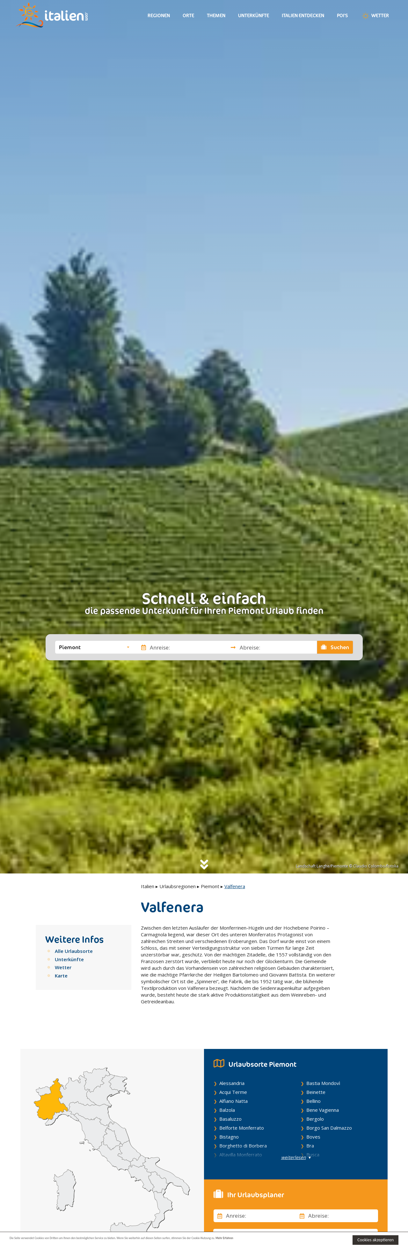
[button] (94, 647)
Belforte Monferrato (241, 1114)
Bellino (313, 1088)
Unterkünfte (253, 15)
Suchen (335, 647)
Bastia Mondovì (323, 1070)
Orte (188, 15)
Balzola (227, 1097)
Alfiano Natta (233, 1088)
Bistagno (229, 1123)
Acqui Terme (233, 1079)
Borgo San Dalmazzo (329, 1114)
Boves (313, 1123)
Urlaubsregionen (177, 886)
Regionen (159, 15)
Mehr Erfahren (309, 1239)
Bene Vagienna (322, 1097)
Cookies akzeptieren (375, 1240)
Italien (147, 886)
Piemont (210, 886)
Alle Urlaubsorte (74, 951)
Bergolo (315, 1106)
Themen (216, 15)
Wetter (375, 16)
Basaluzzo (230, 1106)
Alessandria (231, 1070)
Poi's (342, 15)
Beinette (315, 1079)
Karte (61, 975)
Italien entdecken (303, 15)
